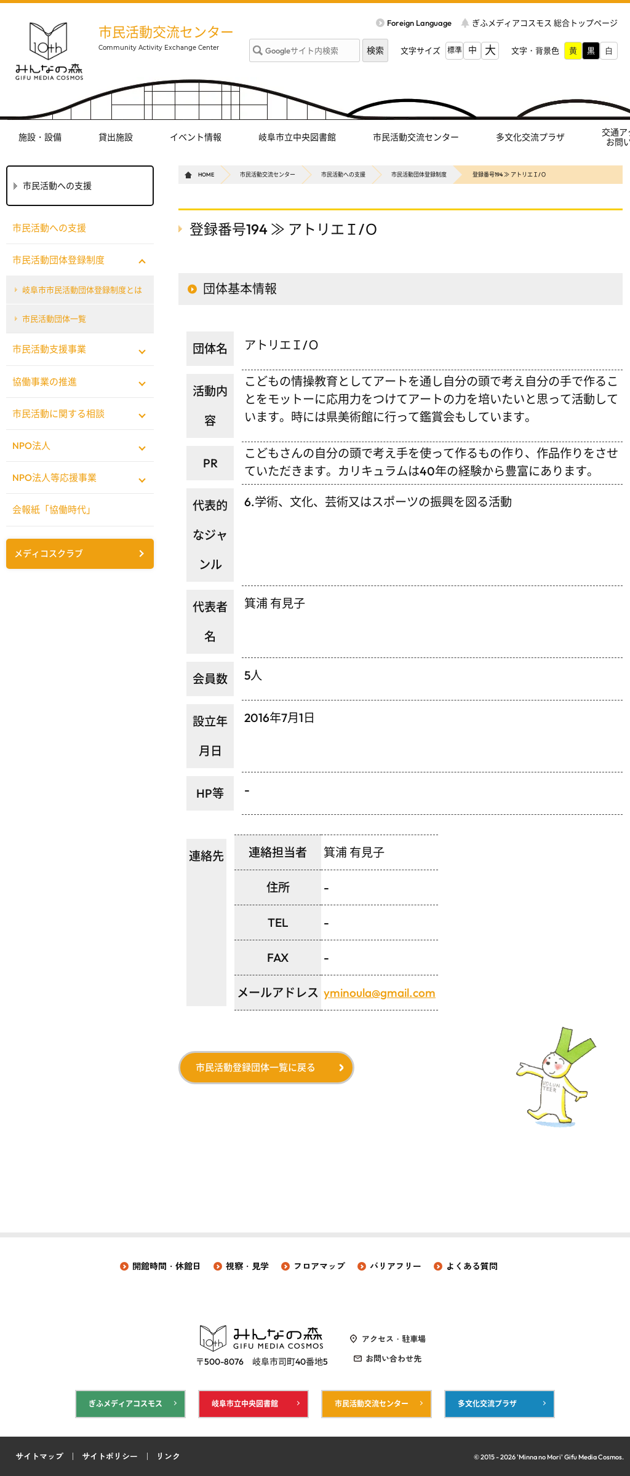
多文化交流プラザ (530, 137)
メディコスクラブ (48, 553)
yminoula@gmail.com (380, 992)
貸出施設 (115, 137)
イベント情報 (195, 137)
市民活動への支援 (343, 174)
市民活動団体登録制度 (419, 174)
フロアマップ (319, 1266)
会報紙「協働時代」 (53, 509)
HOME (206, 174)
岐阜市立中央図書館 (297, 137)
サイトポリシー (110, 1456)
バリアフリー (395, 1266)
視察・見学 (247, 1266)
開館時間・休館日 (166, 1266)
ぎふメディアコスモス (125, 1403)
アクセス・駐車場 (394, 1339)
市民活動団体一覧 (54, 318)
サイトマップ (39, 1456)
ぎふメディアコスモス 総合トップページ (545, 23)
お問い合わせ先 (393, 1358)
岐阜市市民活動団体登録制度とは (82, 290)
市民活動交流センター (166, 32)
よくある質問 (472, 1266)
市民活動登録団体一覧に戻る (256, 1067)
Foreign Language (419, 23)
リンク (168, 1456)
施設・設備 (40, 137)
